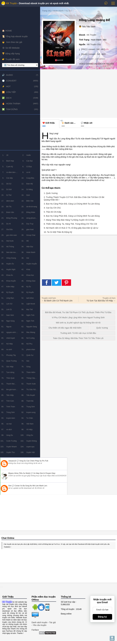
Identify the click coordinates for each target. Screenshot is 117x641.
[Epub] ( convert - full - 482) (93, 54)
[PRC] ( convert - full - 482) (93, 49)
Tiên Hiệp (10, 395)
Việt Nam (29, 424)
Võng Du (29, 435)
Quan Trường (11, 361)
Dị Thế (8, 195)
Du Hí (8, 224)
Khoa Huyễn (11, 281)
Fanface (35, 630)
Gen (10, 486)
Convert (11, 80)
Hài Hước (10, 241)
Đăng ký (102, 617)
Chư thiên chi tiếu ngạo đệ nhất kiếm (65, 328)
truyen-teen (10, 418)
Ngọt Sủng (10, 321)
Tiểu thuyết (30, 395)
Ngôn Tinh (30, 321)
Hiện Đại (29, 247)
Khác (28, 269)
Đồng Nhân (30, 212)
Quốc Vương (102, 328)
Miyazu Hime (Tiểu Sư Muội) (19, 473)
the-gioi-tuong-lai (11, 390)
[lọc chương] (20, 65)
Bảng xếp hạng (12, 53)
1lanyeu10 (12, 461)
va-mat (9, 424)
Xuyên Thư (10, 452)
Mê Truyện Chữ (94, 44)
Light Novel (30, 304)
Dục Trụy (29, 224)
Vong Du (9, 435)
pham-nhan (30, 350)
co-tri (28, 172)
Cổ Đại (29, 167)
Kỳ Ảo (28, 287)
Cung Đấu (30, 178)
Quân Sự (29, 355)
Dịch (8, 98)
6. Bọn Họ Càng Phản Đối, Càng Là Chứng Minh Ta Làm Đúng (72, 216)
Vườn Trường (11, 441)
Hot (8, 86)
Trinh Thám (10, 407)
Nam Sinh (10, 315)
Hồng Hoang (11, 258)
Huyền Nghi (10, 269)
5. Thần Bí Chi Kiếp (52, 212)
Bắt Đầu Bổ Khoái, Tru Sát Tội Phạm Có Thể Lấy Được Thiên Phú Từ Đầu (78, 312)
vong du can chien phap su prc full (33, 461)
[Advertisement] (20, 132)
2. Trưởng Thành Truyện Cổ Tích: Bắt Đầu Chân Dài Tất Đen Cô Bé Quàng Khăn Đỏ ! (74, 198)
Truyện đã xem (12, 59)
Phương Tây (11, 355)
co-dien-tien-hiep (11, 173)
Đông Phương (11, 218)
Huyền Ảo (10, 264)
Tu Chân (29, 418)
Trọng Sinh (30, 407)
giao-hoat (30, 229)
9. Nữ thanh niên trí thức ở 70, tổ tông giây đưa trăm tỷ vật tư (71, 228)
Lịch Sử (9, 304)
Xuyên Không (31, 441)
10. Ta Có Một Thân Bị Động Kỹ (58, 232)
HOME (8, 30)
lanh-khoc (30, 298)
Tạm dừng (12, 109)
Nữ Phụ (29, 344)
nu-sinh (9, 350)
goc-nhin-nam (11, 235)
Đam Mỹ (29, 184)
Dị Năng (29, 189)
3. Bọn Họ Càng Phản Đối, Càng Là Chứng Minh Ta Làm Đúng (72, 204)
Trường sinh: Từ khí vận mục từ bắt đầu (78, 333)
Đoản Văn (10, 212)
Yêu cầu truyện (39, 625)
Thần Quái (10, 378)
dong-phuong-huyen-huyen (31, 219)
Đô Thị (8, 207)
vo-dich (9, 430)
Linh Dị (9, 309)
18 (7, 155)
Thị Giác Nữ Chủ (31, 390)
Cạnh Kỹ (9, 167)
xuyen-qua (30, 447)
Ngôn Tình (30, 315)
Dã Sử (8, 184)
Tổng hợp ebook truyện (16, 36)
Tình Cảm (10, 401)
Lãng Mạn (10, 298)
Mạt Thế (29, 309)
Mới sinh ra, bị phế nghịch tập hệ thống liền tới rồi (78, 323)
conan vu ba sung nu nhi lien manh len (31, 486)
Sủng (28, 367)
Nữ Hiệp (9, 344)
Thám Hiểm (30, 372)
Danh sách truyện (39, 622)
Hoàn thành (13, 103)
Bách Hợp (10, 161)
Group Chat (30, 235)
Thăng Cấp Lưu (30, 379)
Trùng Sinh (10, 412)
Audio (9, 75)
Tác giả (52, 622)
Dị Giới (9, 189)
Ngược (8, 327)
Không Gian (30, 281)
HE (27, 241)
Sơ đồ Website (12, 48)
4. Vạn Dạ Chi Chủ (52, 208)
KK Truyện (11, 3)
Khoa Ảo (9, 275)
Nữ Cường (30, 338)
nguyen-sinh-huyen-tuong (11, 333)
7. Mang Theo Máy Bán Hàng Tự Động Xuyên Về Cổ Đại (69, 220)
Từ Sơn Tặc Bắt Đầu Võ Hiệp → (101, 300)
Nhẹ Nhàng (30, 332)
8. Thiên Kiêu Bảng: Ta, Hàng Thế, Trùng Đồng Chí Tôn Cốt (70, 224)
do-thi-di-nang (31, 207)
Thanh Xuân (31, 384)
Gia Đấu (9, 229)
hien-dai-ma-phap (11, 253)
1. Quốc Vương (51, 193)
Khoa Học (30, 275)
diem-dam (10, 201)
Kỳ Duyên (10, 292)
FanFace (57, 544)
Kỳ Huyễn (30, 292)
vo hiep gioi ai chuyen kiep (44, 473)
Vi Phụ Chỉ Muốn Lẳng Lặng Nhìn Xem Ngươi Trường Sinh (78, 317)
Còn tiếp (11, 92)
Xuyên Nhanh (11, 447)
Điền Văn (30, 201)
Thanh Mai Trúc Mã (10, 385)
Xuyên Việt (30, 452)
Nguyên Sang (31, 327)
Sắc (27, 361)
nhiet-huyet (10, 338)
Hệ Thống (10, 247)
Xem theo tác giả (13, 42)
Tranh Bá (29, 401)
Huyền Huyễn (31, 264)
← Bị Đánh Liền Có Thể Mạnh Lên (57, 300)
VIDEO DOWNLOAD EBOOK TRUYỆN (96, 64)
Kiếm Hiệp (10, 287)
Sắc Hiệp (9, 367)
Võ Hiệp (29, 430)
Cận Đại (29, 161)
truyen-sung (30, 412)
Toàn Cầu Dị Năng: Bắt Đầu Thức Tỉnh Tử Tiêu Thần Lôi (78, 338)
